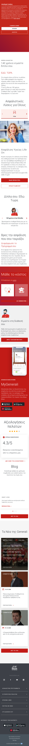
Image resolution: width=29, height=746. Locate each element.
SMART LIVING (6, 497)
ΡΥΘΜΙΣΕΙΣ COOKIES (14, 25)
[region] (14, 17)
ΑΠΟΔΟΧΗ (14, 28)
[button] (26, 114)
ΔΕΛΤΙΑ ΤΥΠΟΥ (7, 540)
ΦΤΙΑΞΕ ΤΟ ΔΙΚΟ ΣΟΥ (14, 186)
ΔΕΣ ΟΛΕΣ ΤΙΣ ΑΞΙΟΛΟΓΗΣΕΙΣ (15, 461)
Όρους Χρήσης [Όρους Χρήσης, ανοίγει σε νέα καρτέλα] (17, 18)
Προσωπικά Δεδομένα (14, 738)
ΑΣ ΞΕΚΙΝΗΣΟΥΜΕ (22, 301)
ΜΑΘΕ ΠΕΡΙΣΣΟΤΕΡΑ (14, 180)
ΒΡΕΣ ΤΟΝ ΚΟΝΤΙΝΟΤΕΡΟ (14, 339)
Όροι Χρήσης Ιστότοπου (14, 736)
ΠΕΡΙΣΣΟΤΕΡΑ (8, 567)
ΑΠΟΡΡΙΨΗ (14, 32)
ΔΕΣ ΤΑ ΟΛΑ (14, 516)
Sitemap (14, 740)
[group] (14, 114)
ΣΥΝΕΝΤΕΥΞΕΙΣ (7, 574)
